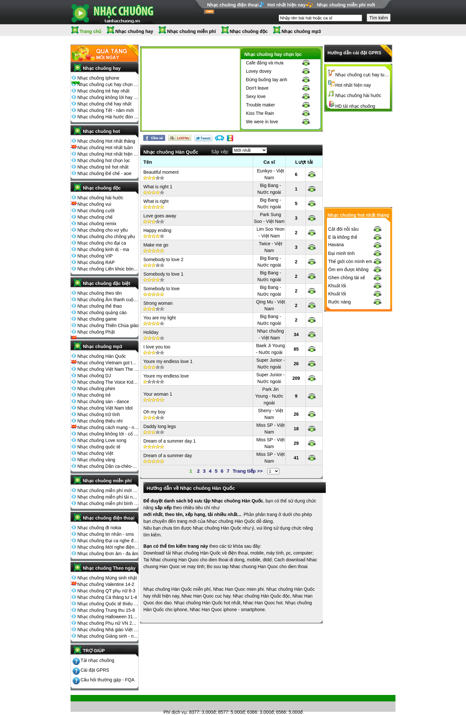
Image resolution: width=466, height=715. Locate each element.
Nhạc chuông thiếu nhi (100, 421)
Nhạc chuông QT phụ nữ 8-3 (106, 590)
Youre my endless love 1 (168, 361)
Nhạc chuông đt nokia (99, 527)
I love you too (156, 346)
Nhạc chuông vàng (96, 459)
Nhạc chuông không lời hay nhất (108, 97)
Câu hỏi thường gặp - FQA (107, 679)
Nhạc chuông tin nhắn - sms (105, 534)
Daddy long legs (159, 426)
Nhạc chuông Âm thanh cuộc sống (108, 299)
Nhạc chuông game (97, 319)
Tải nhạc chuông (97, 660)
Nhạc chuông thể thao (99, 306)
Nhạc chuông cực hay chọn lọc (108, 84)
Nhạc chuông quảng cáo (102, 312)
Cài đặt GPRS (95, 670)
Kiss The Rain (260, 113)
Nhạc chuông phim (96, 388)
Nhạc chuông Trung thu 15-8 (106, 610)
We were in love (262, 121)
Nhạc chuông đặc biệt (106, 283)
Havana (336, 351)
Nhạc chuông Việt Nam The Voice (108, 369)
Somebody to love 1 (163, 274)
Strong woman (157, 303)
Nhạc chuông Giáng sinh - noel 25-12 (108, 636)
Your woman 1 (157, 394)
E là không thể (342, 343)
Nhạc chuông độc (249, 31)
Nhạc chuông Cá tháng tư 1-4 (107, 597)
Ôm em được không (348, 376)
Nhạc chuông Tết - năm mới (105, 110)
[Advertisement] (190, 90)
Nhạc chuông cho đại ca (101, 243)
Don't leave (257, 88)
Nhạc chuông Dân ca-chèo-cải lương (108, 466)
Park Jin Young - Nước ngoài (269, 396)
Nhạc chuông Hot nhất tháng (106, 141)
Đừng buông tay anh (266, 79)
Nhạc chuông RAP (96, 262)
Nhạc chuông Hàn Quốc (101, 356)
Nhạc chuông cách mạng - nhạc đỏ (108, 427)
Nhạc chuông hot (101, 131)
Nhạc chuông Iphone (98, 78)
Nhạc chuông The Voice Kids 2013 (108, 382)
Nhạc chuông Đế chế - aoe (104, 173)
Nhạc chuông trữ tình (98, 414)
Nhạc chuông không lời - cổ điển (108, 433)
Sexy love (256, 96)
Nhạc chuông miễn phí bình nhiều (108, 503)
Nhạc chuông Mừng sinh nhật (107, 577)
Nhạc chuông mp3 (301, 31)
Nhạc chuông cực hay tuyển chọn (362, 74)
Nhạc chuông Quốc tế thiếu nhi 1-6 (108, 603)
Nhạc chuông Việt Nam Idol (105, 408)
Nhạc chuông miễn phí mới (346, 4)
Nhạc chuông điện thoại (233, 4)
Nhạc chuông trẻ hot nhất (102, 167)
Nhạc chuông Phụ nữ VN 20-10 (108, 623)
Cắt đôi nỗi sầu (343, 335)
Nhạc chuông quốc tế (98, 446)
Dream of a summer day (167, 455)
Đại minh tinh (341, 359)
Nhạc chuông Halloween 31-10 (108, 616)
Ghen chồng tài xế (346, 384)
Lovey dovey (259, 71)
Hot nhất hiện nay (286, 4)
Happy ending (157, 230)
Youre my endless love (166, 376)
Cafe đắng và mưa (264, 62)
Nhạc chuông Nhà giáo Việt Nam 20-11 (108, 629)
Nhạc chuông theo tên (99, 293)
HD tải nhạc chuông (355, 106)
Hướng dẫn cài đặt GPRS (354, 52)
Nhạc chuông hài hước (100, 197)
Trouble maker (260, 104)
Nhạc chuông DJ (94, 375)
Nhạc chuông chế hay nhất (104, 103)
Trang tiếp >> (248, 471)
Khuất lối (337, 392)
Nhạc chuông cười (96, 210)
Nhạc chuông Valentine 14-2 (105, 584)
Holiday (151, 332)
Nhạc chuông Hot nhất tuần (105, 147)
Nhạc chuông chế (95, 217)
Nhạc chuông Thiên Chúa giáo (108, 325)
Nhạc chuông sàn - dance (103, 401)
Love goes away (159, 215)
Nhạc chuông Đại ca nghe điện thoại (108, 540)
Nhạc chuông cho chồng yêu (106, 236)
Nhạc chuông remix (96, 223)
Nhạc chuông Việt (95, 453)
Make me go (155, 245)
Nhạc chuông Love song (101, 440)
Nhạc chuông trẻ (94, 395)
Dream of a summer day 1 (169, 441)
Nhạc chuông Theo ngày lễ (109, 570)
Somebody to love (161, 288)
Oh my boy (154, 411)
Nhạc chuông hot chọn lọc (103, 160)
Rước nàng (339, 408)
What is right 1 (157, 186)
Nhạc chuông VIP (95, 255)
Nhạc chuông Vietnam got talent (108, 362)
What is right (156, 201)
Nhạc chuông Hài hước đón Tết (108, 116)
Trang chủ (90, 31)
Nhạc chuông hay (134, 31)
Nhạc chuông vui (94, 204)
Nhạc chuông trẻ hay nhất (103, 91)
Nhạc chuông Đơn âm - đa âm (107, 553)
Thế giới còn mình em (350, 367)
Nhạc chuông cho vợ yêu (102, 230)
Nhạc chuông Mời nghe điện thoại (108, 547)
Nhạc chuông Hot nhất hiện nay (108, 154)
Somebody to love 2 (163, 259)
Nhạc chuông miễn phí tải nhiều (108, 497)
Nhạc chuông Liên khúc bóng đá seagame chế (108, 268)
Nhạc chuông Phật (96, 332)
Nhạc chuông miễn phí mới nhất (108, 490)
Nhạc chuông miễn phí (191, 31)
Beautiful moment (161, 172)
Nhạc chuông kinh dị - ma (103, 249)
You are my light (159, 317)
